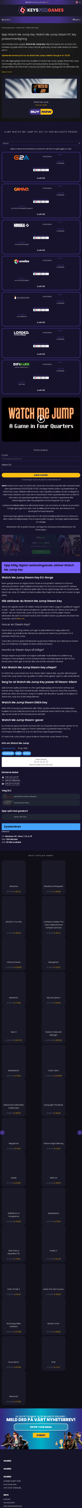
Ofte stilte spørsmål (12, 1469)
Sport (26, 735)
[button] (2, 1114)
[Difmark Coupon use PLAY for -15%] (41, 536)
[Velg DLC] (41, 143)
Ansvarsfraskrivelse (12, 1487)
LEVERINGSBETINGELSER (12, 1491)
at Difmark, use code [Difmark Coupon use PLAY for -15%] (37, 2)
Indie (18, 735)
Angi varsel (41, 475)
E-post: (5, 455)
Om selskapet (9, 1484)
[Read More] (41, 71)
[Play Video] (41, 419)
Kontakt (7, 1481)
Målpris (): (7, 464)
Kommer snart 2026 (12, 1462)
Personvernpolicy (11, 1494)
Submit (41, 1416)
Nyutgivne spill (10, 1466)
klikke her (21, 600)
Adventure (8, 735)
